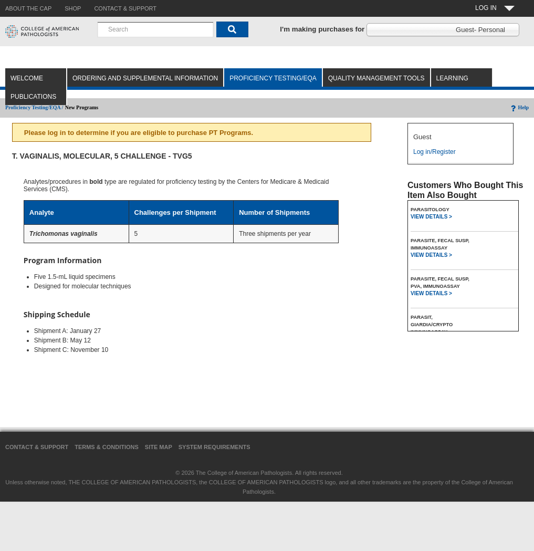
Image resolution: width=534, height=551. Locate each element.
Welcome (27, 78)
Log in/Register (434, 151)
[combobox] (155, 29)
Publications (33, 96)
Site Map (158, 447)
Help (519, 107)
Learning (452, 78)
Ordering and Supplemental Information (145, 78)
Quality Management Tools (376, 78)
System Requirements (214, 447)
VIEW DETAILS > (431, 217)
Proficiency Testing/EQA (273, 78)
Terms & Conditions (107, 447)
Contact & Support (36, 447)
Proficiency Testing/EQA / (34, 107)
